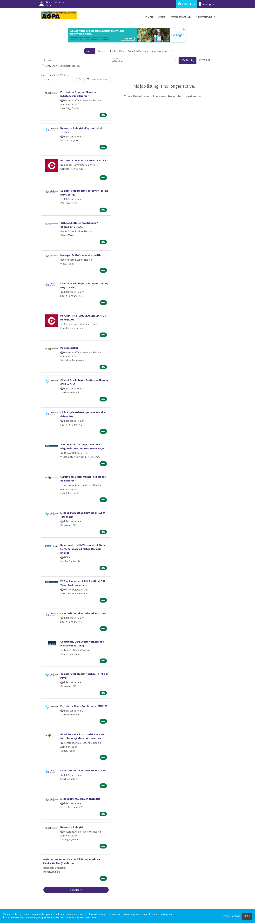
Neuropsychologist (71, 827)
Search (89, 51)
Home (149, 16)
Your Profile (180, 16)
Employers (206, 4)
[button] (204, 60)
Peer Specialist (69, 347)
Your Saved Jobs (160, 51)
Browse (101, 51)
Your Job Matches (138, 51)
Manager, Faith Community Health (80, 255)
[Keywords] (76, 60)
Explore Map (117, 51)
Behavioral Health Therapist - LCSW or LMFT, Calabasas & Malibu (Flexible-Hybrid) (82, 548)
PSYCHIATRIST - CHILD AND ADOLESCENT (84, 160)
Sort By (47, 79)
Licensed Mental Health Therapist (80, 798)
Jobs (162, 16)
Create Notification (97, 79)
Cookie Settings (231, 916)
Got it (247, 916)
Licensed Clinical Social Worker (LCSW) (83, 613)
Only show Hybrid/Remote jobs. (63, 65)
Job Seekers (186, 4)
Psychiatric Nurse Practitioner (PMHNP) (83, 706)
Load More (76, 889)
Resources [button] (204, 16)
